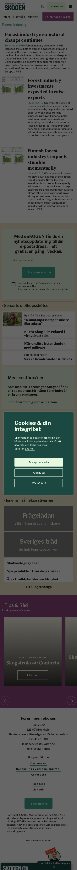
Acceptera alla (39, 462)
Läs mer (30, 448)
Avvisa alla (38, 483)
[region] (38, 435)
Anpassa (39, 472)
